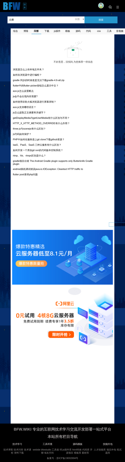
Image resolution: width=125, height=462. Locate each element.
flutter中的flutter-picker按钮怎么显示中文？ (36, 85)
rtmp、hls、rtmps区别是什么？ (29, 155)
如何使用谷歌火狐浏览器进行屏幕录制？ (34, 102)
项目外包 (111, 449)
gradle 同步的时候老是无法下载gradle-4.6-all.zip (38, 80)
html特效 (76, 449)
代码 (88, 31)
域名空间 (49, 453)
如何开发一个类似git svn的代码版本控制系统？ (38, 150)
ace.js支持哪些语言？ (24, 107)
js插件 (57, 31)
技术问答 (18, 449)
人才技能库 (100, 449)
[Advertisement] (73, 199)
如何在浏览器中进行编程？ (27, 75)
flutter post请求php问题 (25, 174)
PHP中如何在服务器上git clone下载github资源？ (39, 139)
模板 (67, 31)
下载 (46, 31)
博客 (26, 31)
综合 (15, 31)
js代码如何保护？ (22, 134)
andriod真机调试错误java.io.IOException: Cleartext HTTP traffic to (48, 169)
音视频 (119, 31)
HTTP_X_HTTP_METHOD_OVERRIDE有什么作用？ (41, 123)
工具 (109, 31)
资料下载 (19, 453)
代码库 (85, 449)
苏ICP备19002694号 (67, 458)
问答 (36, 31)
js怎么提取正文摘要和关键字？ (29, 112)
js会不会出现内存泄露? (25, 96)
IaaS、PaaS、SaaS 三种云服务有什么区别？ (37, 145)
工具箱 (55, 449)
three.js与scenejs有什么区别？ (29, 128)
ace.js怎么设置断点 (23, 91)
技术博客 (8, 449)
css (99, 31)
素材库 (85, 453)
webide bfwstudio (42, 449)
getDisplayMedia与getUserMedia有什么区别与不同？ (41, 118)
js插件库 (67, 449)
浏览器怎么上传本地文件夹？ (28, 69)
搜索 (25, 6)
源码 (78, 31)
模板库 (77, 453)
